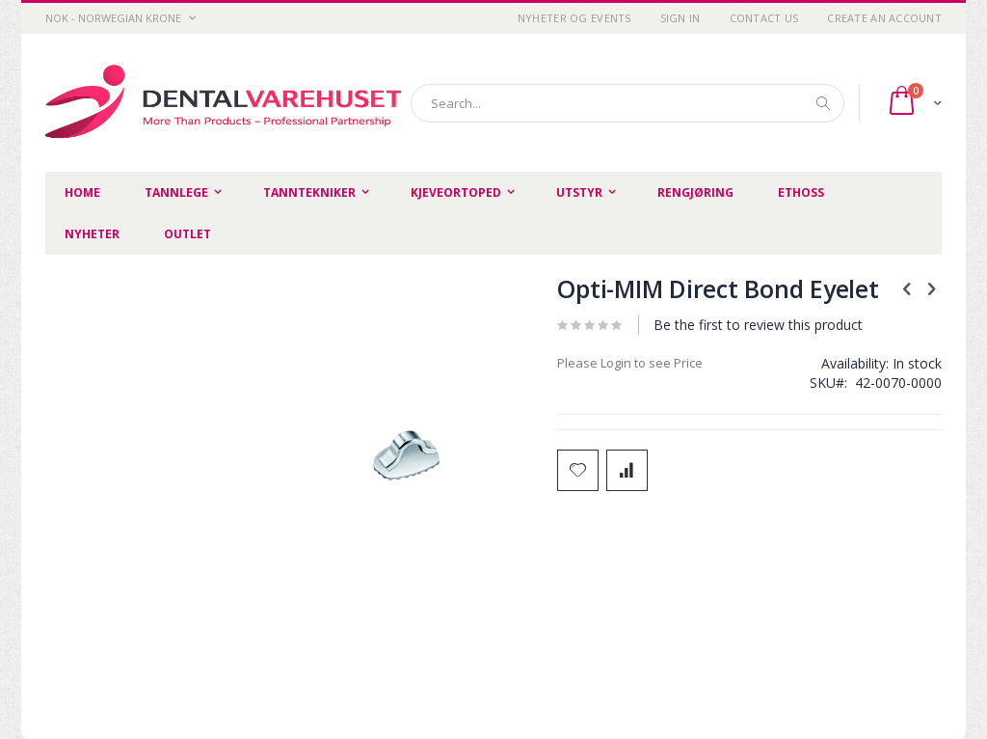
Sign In (680, 18)
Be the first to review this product (758, 324)
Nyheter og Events (574, 18)
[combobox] (627, 103)
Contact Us (764, 18)
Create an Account (884, 18)
